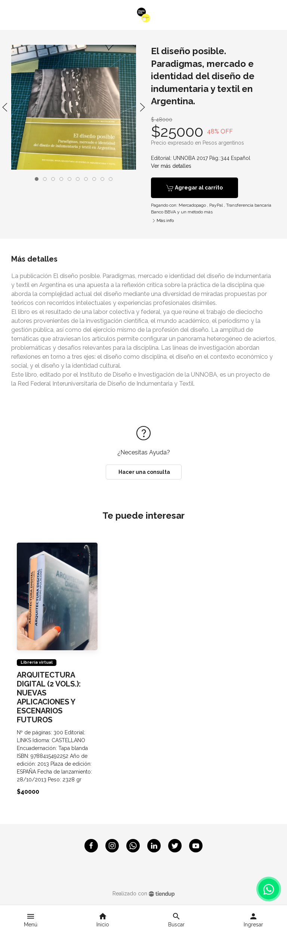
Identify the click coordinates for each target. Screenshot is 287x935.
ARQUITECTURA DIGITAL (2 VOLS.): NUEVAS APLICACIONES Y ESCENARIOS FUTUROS (49, 697)
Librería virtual (37, 662)
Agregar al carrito (194, 188)
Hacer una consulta (143, 472)
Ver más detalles (171, 166)
